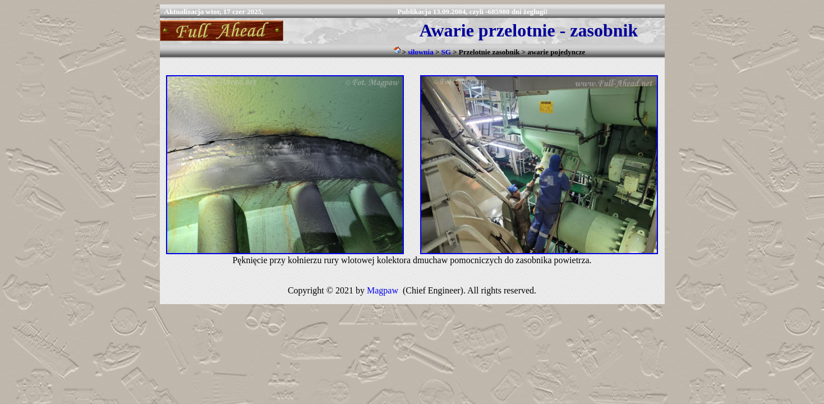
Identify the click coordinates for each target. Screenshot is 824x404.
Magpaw (382, 290)
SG (446, 52)
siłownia (421, 52)
